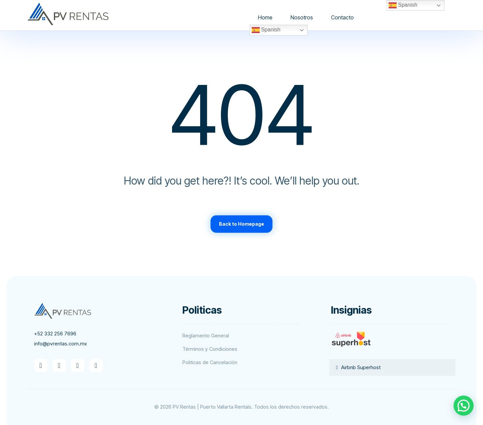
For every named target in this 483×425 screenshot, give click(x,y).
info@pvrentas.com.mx (60, 343)
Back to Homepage (241, 224)
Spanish (266, 30)
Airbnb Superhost (361, 367)
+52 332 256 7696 (55, 333)
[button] (41, 365)
